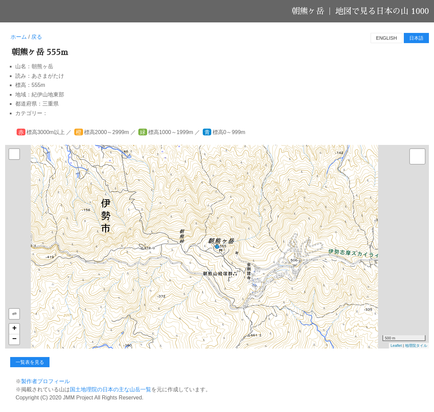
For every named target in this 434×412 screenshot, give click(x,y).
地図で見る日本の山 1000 (382, 11)
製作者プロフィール (45, 381)
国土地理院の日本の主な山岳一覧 (110, 389)
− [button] (14, 339)
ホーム (19, 37)
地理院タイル (416, 345)
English (386, 38)
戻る (36, 37)
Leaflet (396, 345)
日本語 (416, 38)
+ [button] (14, 329)
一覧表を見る (30, 362)
